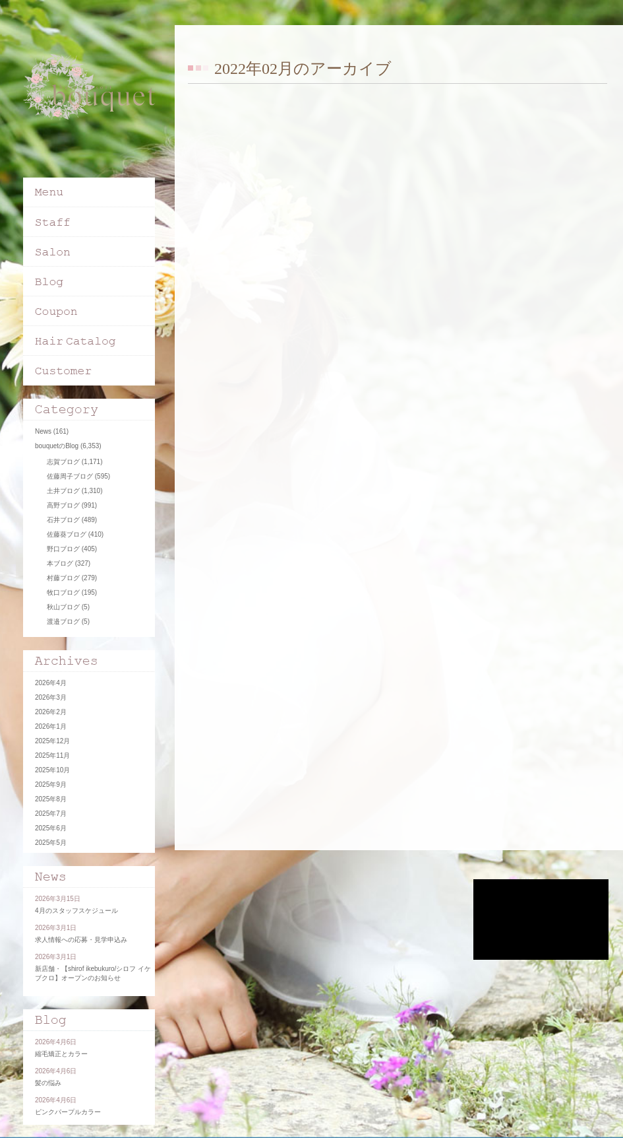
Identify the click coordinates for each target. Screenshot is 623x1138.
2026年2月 (51, 712)
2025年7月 (51, 813)
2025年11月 (52, 755)
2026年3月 (51, 697)
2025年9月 (51, 784)
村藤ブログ (63, 578)
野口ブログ (63, 548)
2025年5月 (51, 842)
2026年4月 (51, 682)
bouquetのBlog (56, 446)
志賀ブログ (63, 461)
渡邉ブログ (63, 621)
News (43, 431)
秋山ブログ (63, 607)
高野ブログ (63, 505)
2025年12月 (52, 741)
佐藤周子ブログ (70, 476)
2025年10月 (52, 770)
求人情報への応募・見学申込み (81, 939)
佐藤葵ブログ (66, 534)
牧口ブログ (63, 592)
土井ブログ (63, 490)
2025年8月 (51, 799)
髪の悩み (48, 1083)
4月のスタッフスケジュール (76, 910)
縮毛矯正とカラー (61, 1053)
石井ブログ (63, 519)
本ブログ (60, 563)
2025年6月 (51, 828)
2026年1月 (51, 726)
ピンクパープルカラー (68, 1112)
